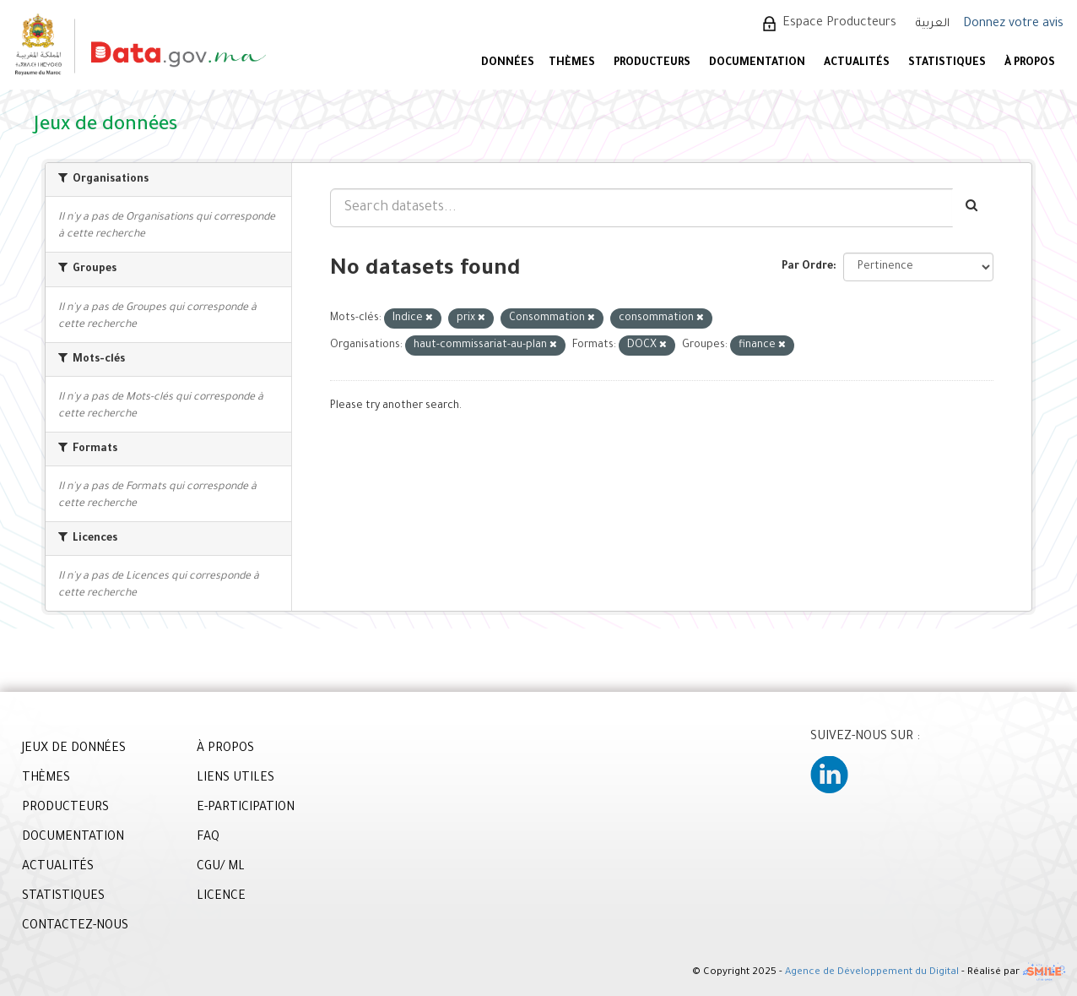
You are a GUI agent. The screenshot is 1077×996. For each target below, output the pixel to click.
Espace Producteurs (839, 23)
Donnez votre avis (1013, 24)
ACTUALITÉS (857, 63)
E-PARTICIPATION (246, 808)
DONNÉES (507, 63)
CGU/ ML (221, 867)
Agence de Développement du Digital (872, 973)
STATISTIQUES (947, 63)
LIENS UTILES (235, 779)
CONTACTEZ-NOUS (75, 926)
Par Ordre (807, 267)
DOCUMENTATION (757, 63)
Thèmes (572, 63)
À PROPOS (1029, 63)
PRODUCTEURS (652, 63)
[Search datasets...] (641, 207)
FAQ (208, 838)
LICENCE (221, 897)
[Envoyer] (972, 207)
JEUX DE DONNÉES (74, 749)
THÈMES (46, 779)
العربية (933, 24)
